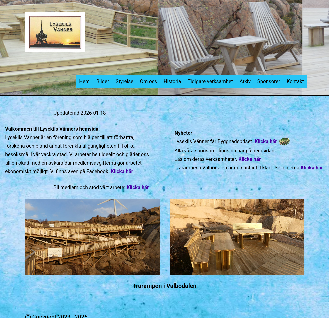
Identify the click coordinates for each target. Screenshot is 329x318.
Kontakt (295, 81)
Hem (84, 81)
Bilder (102, 81)
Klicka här (122, 171)
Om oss (148, 81)
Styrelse (124, 81)
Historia (172, 81)
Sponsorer (268, 81)
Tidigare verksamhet (210, 81)
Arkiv (245, 81)
